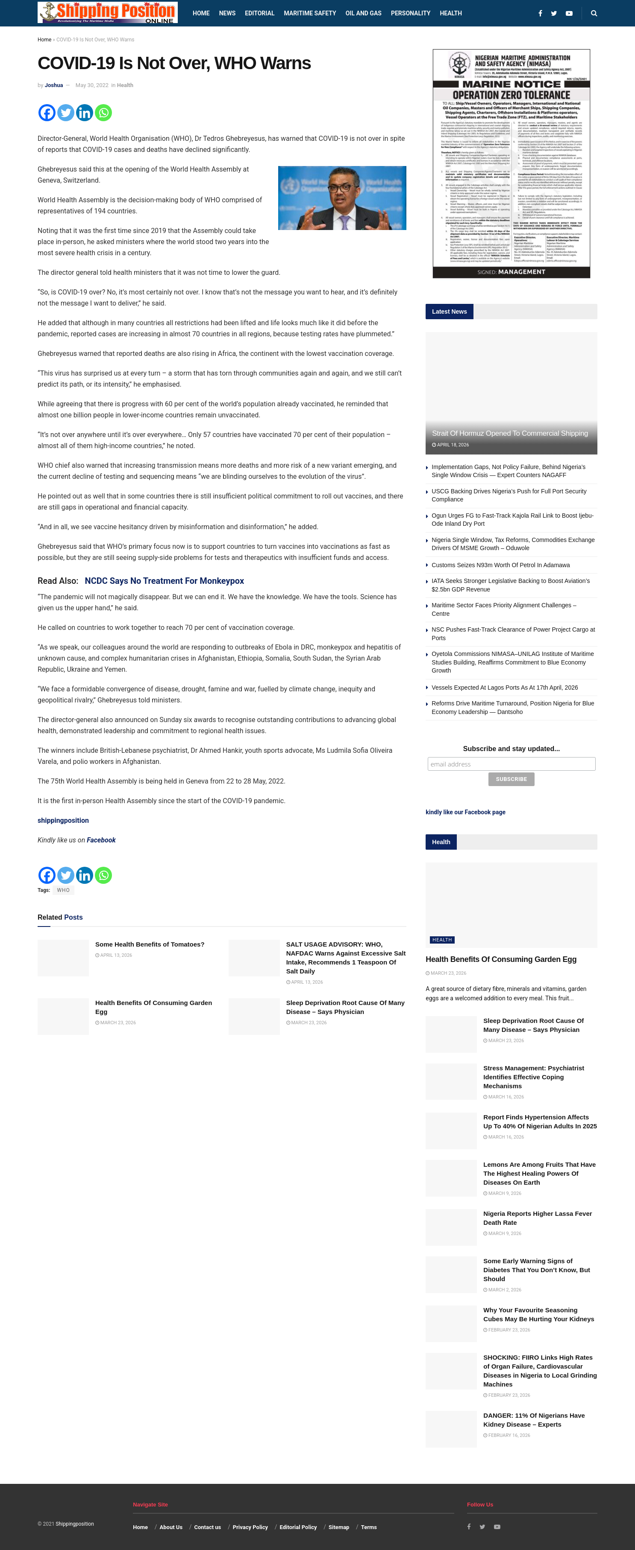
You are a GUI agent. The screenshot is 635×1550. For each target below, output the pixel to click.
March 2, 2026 (502, 1288)
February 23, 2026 (506, 1328)
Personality (410, 13)
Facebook (101, 840)
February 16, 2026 (506, 1433)
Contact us (207, 1525)
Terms (369, 1525)
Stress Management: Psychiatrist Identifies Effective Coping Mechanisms (533, 1074)
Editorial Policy (298, 1525)
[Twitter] (65, 112)
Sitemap (339, 1525)
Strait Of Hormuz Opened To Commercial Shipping (510, 433)
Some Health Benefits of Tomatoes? (150, 944)
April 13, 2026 (113, 955)
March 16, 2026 (503, 1095)
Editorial (259, 13)
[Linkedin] (84, 112)
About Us (171, 1525)
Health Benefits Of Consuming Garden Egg (501, 957)
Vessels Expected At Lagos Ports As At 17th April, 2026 (505, 687)
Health (451, 13)
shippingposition (63, 820)
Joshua (54, 85)
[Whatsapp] (103, 112)
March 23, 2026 (115, 1023)
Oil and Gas (364, 13)
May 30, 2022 (92, 85)
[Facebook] (47, 112)
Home (201, 13)
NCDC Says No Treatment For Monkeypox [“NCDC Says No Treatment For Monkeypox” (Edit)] (164, 581)
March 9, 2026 (502, 1192)
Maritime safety (310, 13)
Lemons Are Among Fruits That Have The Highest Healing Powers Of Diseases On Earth (539, 1171)
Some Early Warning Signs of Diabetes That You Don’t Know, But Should (536, 1268)
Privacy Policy (250, 1525)
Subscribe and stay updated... (511, 748)
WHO (63, 890)
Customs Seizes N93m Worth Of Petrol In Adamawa (501, 565)
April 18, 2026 (450, 445)
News (227, 13)
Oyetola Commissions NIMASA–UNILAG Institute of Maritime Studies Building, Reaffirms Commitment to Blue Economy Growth (513, 662)
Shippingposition (75, 1522)
